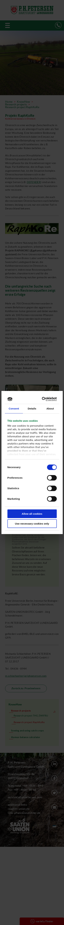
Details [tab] (32, 408)
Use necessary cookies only (32, 523)
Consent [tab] (14, 408)
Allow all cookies (32, 513)
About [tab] (50, 408)
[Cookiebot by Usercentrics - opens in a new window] (43, 399)
